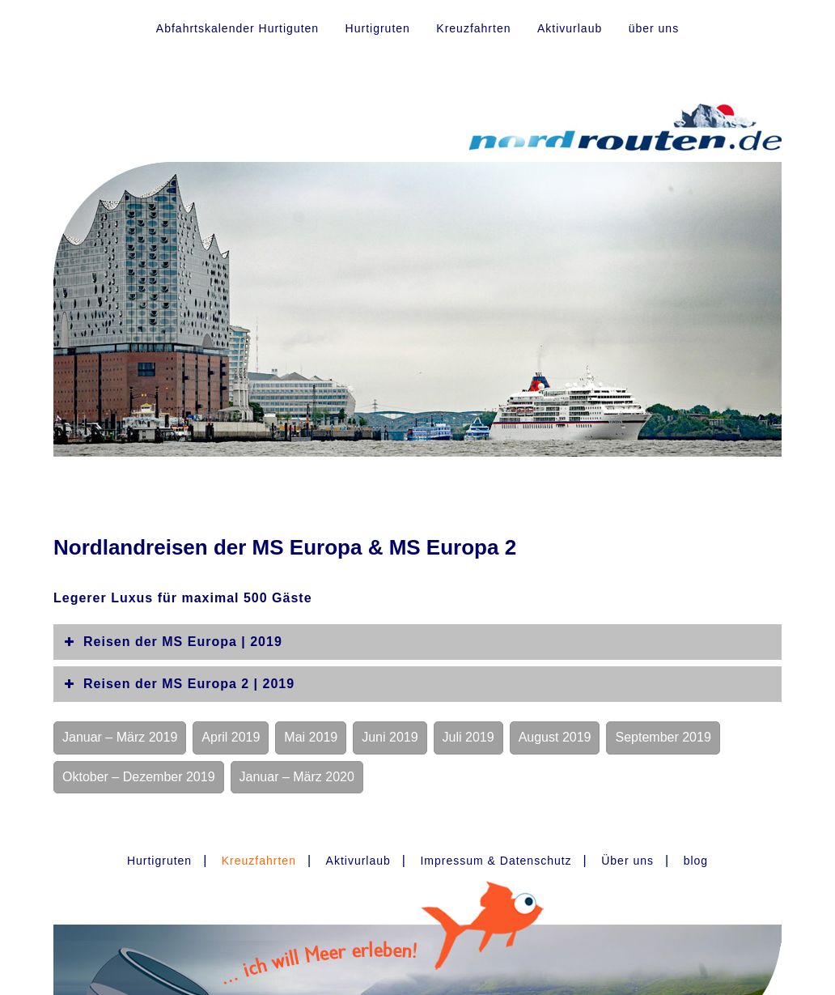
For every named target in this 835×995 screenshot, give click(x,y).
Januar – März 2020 (296, 777)
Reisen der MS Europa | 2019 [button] (171, 642)
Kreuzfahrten (473, 28)
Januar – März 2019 (119, 737)
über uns (654, 28)
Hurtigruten (377, 28)
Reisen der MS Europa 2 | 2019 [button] (178, 684)
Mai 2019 (310, 737)
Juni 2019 (390, 737)
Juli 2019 (468, 737)
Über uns (627, 860)
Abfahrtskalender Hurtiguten (237, 28)
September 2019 (662, 737)
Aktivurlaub (569, 28)
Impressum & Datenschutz (495, 860)
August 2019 (555, 737)
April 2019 (230, 737)
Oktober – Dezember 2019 (138, 777)
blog (696, 860)
